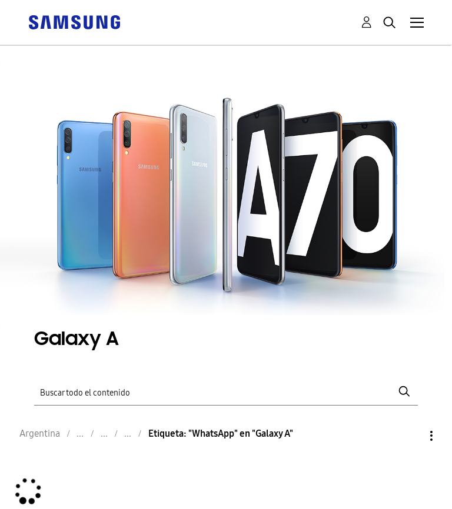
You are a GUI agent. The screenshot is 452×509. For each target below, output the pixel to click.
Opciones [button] (411, 436)
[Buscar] (225, 392)
